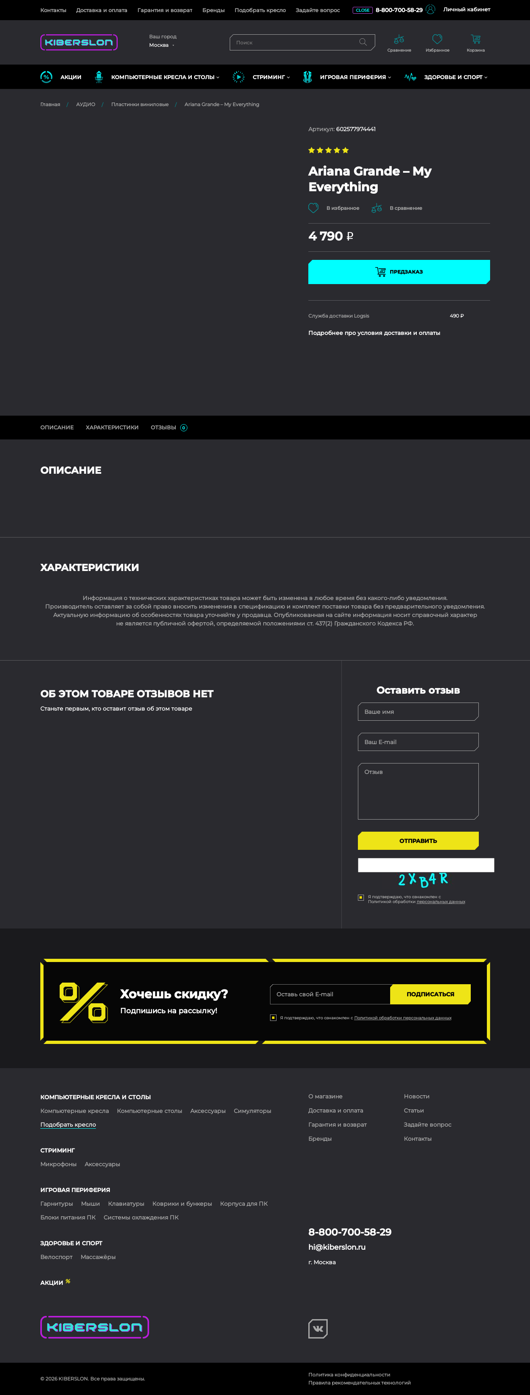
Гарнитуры (56, 1203)
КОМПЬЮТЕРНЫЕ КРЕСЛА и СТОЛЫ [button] (154, 77)
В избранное (334, 208)
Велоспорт (56, 1257)
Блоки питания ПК (68, 1217)
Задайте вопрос (318, 10)
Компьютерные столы (149, 1111)
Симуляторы (252, 1111)
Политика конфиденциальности (349, 1375)
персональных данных (441, 901)
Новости (417, 1096)
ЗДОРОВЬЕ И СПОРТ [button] (443, 77)
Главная (50, 104)
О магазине (325, 1096)
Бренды (213, 10)
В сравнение (397, 208)
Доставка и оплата (101, 10)
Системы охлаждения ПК (141, 1217)
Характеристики (112, 427)
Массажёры (98, 1257)
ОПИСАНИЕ (57, 427)
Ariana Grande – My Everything (222, 104)
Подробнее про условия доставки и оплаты (374, 333)
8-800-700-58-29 (399, 10)
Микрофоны (58, 1164)
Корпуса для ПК (244, 1203)
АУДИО (85, 104)
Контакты (53, 10)
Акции (60, 77)
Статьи (414, 1110)
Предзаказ (399, 272)
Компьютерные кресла (74, 1111)
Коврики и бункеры (182, 1203)
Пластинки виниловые (139, 104)
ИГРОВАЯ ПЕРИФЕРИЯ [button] (344, 77)
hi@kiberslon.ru (337, 1247)
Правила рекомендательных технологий (359, 1383)
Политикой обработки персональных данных (402, 1018)
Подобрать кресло (260, 10)
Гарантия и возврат (164, 10)
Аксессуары (208, 1111)
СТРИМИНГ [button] (259, 77)
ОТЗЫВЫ (169, 427)
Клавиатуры (126, 1203)
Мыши (90, 1203)
